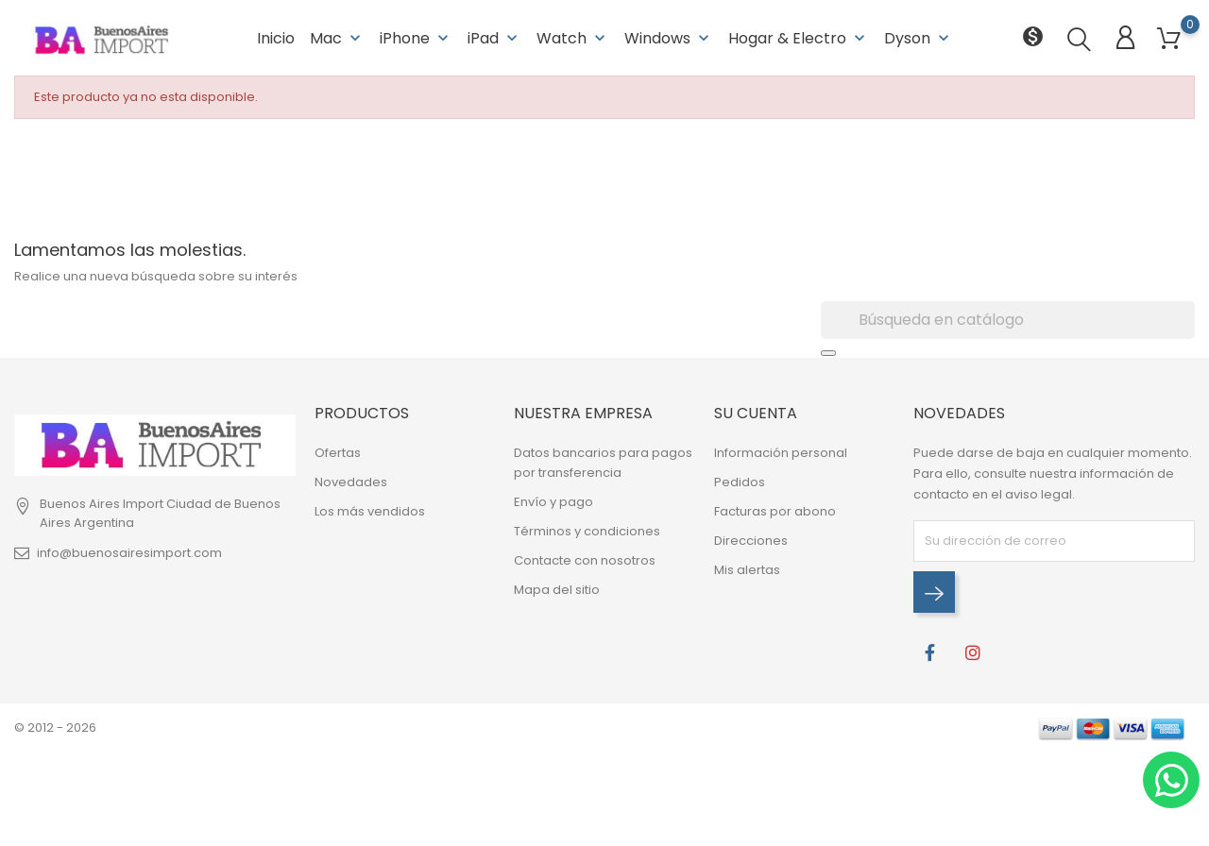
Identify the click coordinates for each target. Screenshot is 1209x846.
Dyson (918, 37)
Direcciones (751, 541)
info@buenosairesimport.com (129, 553)
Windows (668, 37)
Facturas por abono (775, 511)
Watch (572, 37)
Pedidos (739, 482)
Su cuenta (755, 413)
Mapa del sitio (557, 590)
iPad (494, 37)
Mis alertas (747, 570)
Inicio (276, 37)
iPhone (416, 37)
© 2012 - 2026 (55, 727)
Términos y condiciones (587, 531)
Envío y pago (553, 502)
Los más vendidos (370, 511)
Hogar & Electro (798, 37)
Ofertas (338, 453)
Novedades (351, 482)
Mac (337, 37)
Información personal (780, 453)
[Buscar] (1008, 320)
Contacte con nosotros (585, 560)
